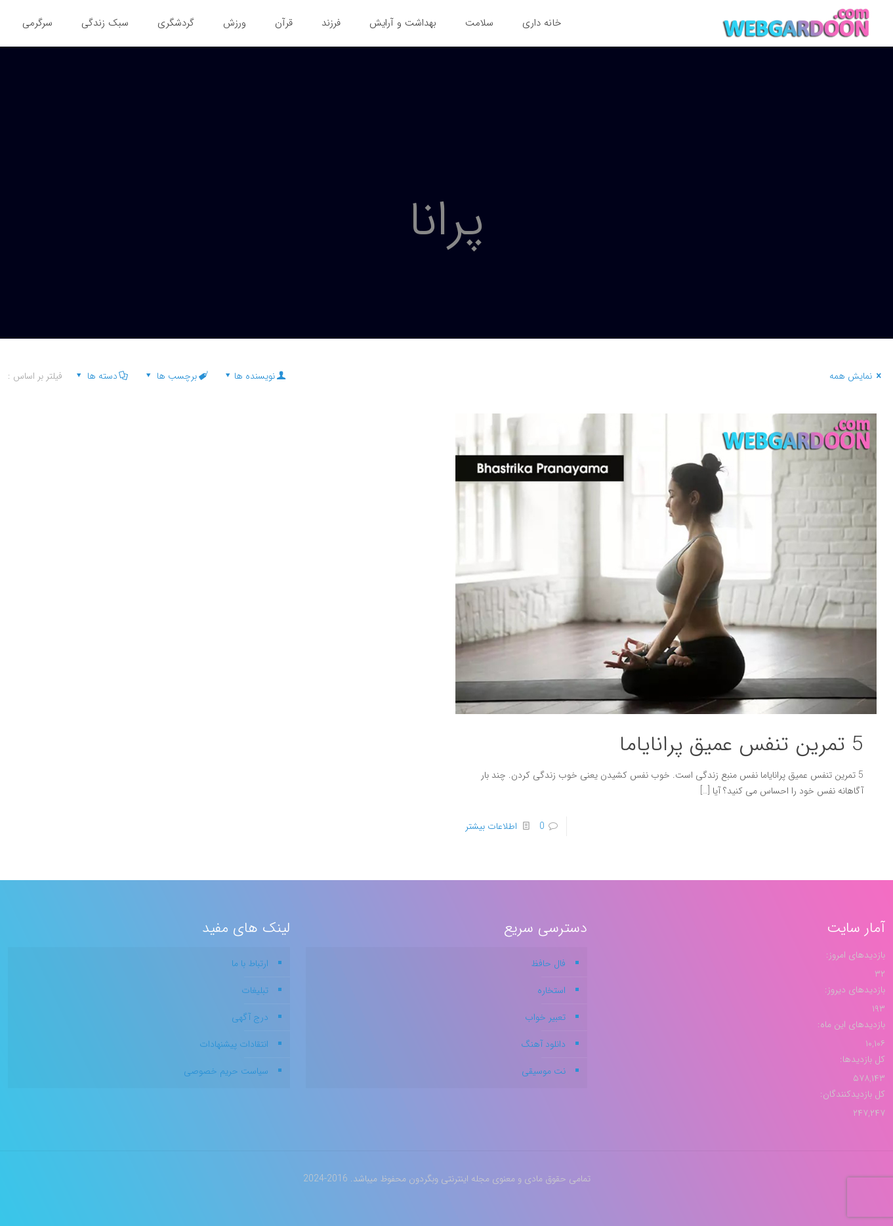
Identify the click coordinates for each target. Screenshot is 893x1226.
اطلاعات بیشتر (491, 826)
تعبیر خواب (545, 1017)
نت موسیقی (544, 1071)
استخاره (551, 990)
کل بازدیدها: (861, 1059)
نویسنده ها (254, 376)
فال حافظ (548, 963)
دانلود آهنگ (543, 1044)
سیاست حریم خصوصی (226, 1071)
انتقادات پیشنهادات (233, 1044)
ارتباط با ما (250, 963)
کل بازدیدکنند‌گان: (851, 1094)
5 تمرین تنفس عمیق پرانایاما (741, 745)
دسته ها (101, 376)
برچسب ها (175, 376)
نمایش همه (857, 376)
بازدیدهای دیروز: (853, 990)
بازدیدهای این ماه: (850, 1024)
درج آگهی (250, 1017)
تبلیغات (254, 990)
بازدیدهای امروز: (854, 955)
